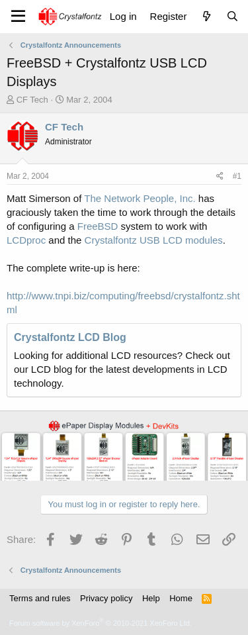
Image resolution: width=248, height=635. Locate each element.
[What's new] (206, 16)
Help (151, 598)
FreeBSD (97, 226)
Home (180, 598)
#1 (237, 176)
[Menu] (18, 16)
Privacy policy (106, 598)
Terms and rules (39, 598)
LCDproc (26, 240)
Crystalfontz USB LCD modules (154, 240)
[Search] (232, 16)
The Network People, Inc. (139, 198)
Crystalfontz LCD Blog (70, 337)
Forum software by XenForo (100, 623)
